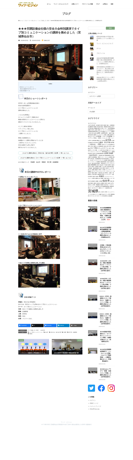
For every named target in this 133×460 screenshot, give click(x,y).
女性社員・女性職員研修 (95, 158)
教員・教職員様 (104, 126)
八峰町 (108, 134)
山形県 (106, 153)
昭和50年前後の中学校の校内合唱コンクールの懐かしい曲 (106, 38)
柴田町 (111, 144)
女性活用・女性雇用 (95, 125)
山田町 (95, 129)
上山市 (89, 125)
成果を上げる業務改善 (98, 146)
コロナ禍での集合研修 (107, 166)
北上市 (91, 160)
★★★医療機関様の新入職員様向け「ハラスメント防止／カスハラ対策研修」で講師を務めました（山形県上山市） (105, 213)
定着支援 (101, 155)
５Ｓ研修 (103, 169)
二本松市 (90, 133)
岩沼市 (103, 174)
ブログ (66, 429)
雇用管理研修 (105, 151)
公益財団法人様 (108, 187)
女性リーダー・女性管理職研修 (108, 128)
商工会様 (94, 133)
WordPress (56, 443)
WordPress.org (94, 409)
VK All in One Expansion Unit (77, 443)
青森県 (95, 126)
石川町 (113, 140)
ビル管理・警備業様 (95, 184)
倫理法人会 (97, 178)
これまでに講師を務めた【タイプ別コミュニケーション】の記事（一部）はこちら (45, 158)
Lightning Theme (66, 443)
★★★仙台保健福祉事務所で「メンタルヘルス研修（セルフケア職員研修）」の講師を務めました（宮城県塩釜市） (105, 355)
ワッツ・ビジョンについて (105, 43)
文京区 (112, 155)
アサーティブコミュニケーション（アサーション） (102, 171)
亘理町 (100, 166)
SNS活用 (99, 126)
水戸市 (112, 183)
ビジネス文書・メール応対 (97, 150)
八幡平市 (90, 157)
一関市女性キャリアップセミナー (107, 163)
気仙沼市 (102, 164)
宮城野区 (98, 161)
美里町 (98, 163)
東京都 (98, 183)
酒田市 (95, 183)
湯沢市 (94, 176)
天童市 (105, 178)
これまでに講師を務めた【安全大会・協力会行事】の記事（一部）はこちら (45, 153)
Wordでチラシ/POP (106, 194)
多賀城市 (93, 181)
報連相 (89, 171)
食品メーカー (110, 178)
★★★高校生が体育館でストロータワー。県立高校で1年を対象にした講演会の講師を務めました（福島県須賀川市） (106, 70)
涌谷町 (105, 125)
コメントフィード (95, 406)
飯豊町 (89, 164)
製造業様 (93, 164)
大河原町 (105, 160)
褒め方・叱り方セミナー (93, 187)
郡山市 (89, 166)
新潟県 (109, 160)
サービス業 (107, 144)
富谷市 (94, 153)
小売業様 (96, 166)
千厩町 (92, 172)
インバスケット (92, 161)
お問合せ (73, 429)
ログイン (93, 400)
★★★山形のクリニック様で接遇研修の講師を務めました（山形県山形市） (106, 79)
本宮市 (92, 129)
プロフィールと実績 (56, 429)
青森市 (95, 134)
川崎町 (93, 169)
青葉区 (44, 162)
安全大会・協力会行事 (56, 332)
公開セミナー (45, 429)
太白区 (108, 161)
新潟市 (91, 134)
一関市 (99, 144)
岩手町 (96, 142)
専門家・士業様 (108, 172)
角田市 (89, 150)
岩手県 (108, 140)
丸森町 (100, 194)
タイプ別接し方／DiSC (33, 330)
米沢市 (100, 168)
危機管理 (91, 126)
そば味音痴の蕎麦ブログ (96, 140)
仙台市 (38, 162)
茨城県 (101, 184)
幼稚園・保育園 (98, 181)
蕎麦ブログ (108, 150)
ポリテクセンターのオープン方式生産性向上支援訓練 (100, 195)
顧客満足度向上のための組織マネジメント (101, 131)
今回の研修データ (24, 90)
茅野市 (104, 168)
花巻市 (97, 176)
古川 (90, 169)
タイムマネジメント (110, 169)
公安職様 (102, 183)
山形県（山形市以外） (102, 133)
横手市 (99, 128)
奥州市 (97, 164)
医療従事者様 (103, 161)
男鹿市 (91, 183)
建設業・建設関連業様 (94, 168)
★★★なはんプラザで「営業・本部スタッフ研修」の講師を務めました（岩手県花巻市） (105, 373)
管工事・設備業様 (52, 162)
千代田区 (106, 164)
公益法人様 (106, 146)
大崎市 (92, 166)
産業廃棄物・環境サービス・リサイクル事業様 (102, 157)
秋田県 (111, 134)
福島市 (110, 133)
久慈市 (105, 183)
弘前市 (109, 183)
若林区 (99, 129)
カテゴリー (91, 92)
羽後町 (102, 178)
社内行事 (43, 330)
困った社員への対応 (103, 191)
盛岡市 (95, 172)
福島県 (96, 169)
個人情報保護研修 (107, 155)
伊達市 (101, 125)
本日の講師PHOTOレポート (27, 89)
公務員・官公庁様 (104, 142)
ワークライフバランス (98, 160)
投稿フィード (94, 403)
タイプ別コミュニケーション (36, 332)
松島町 (111, 161)
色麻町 (89, 129)
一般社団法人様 (101, 172)
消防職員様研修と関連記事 (108, 186)
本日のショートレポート (26, 87)
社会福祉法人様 (91, 142)
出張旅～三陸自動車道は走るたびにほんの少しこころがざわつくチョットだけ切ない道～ (105, 249)
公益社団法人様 (98, 186)
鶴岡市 (109, 164)
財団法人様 (110, 126)
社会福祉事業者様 (100, 153)
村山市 (104, 150)
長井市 (107, 168)
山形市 (112, 131)
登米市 (89, 184)
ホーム (99, 48)
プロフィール (101, 53)
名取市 (93, 178)
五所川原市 (94, 174)
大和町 (99, 169)
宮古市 (103, 144)
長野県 (99, 137)
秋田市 (90, 176)
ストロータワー (108, 174)
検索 (110, 28)
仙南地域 (99, 174)
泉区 (113, 148)
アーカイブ (91, 108)
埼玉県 (103, 140)
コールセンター (104, 137)
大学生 (91, 146)
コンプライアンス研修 (101, 134)
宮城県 (33, 162)
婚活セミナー (102, 187)
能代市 (90, 153)
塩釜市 (112, 164)
